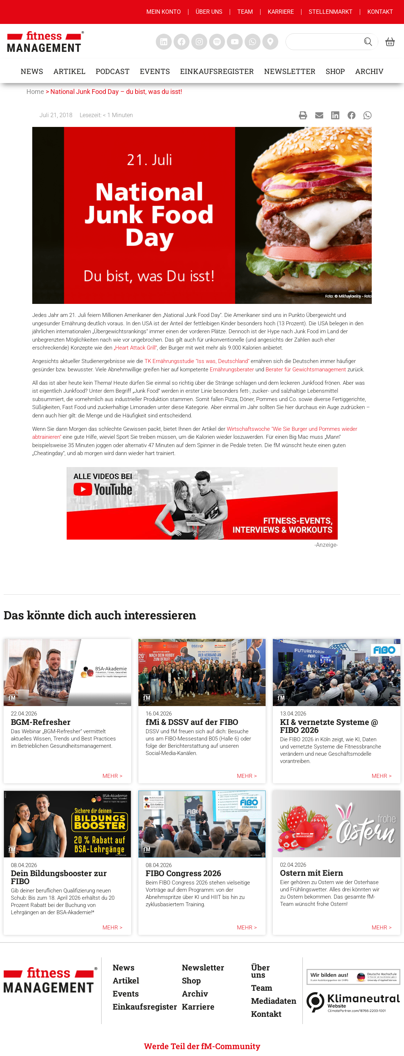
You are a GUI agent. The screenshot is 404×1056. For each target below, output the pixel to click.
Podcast (113, 71)
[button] (303, 115)
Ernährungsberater (232, 369)
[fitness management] (45, 41)
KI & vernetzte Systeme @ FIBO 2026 (329, 726)
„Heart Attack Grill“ (135, 348)
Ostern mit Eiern (311, 872)
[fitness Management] (50, 980)
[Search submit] (368, 42)
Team (245, 11)
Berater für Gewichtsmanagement (306, 369)
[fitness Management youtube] (235, 42)
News (32, 71)
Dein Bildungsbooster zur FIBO (59, 877)
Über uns (209, 11)
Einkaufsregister (217, 71)
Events (155, 71)
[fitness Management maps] (270, 42)
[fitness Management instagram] (199, 42)
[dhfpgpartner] (353, 977)
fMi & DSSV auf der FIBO (192, 722)
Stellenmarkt (331, 11)
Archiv (369, 71)
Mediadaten (269, 1000)
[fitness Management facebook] (181, 42)
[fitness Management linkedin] (164, 42)
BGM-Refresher (41, 722)
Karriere (281, 11)
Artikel (69, 71)
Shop (335, 71)
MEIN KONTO (163, 11)
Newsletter (290, 71)
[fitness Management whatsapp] (253, 42)
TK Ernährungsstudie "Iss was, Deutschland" (197, 361)
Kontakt (380, 11)
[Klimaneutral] (353, 1002)
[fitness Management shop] (390, 41)
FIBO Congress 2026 (183, 873)
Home (35, 91)
